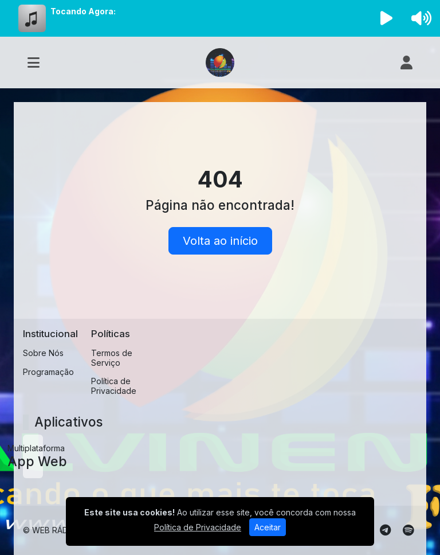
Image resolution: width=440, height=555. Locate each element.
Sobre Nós (43, 353)
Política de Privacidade (113, 386)
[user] (406, 62)
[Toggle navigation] (33, 62)
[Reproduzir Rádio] (387, 18)
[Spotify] (408, 530)
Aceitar (267, 527)
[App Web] (33, 456)
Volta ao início (220, 241)
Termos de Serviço (111, 358)
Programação (48, 372)
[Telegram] (385, 530)
